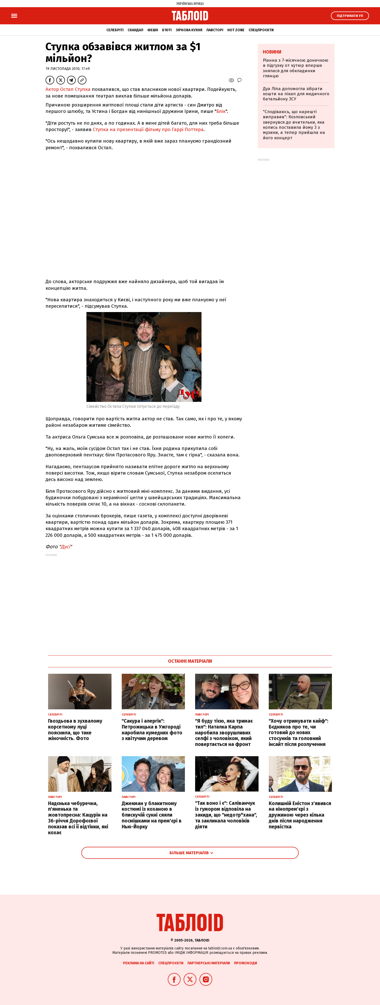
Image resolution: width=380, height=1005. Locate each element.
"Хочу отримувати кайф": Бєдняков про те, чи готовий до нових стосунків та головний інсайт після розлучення (298, 732)
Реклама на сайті (138, 963)
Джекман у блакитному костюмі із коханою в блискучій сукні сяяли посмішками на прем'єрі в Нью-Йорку (152, 815)
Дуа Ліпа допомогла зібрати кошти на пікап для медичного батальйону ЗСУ (296, 94)
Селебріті (115, 30)
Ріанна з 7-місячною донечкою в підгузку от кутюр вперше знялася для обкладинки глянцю (295, 68)
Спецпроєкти (261, 30)
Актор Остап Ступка (68, 89)
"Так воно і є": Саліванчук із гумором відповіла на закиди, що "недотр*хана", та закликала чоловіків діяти (226, 814)
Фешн (152, 30)
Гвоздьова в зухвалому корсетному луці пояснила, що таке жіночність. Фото (75, 729)
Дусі (65, 547)
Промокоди (245, 963)
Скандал (135, 30)
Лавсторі (214, 30)
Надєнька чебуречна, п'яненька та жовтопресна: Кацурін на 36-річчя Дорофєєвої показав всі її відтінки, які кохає (78, 818)
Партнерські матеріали (208, 963)
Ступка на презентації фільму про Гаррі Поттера (148, 129)
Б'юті (167, 30)
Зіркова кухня (189, 30)
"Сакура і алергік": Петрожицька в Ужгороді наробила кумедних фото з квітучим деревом (152, 729)
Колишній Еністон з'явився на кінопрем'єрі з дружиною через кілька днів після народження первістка (300, 815)
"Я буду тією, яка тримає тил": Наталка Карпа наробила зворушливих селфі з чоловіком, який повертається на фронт (224, 732)
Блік (221, 111)
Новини (272, 52)
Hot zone (235, 30)
